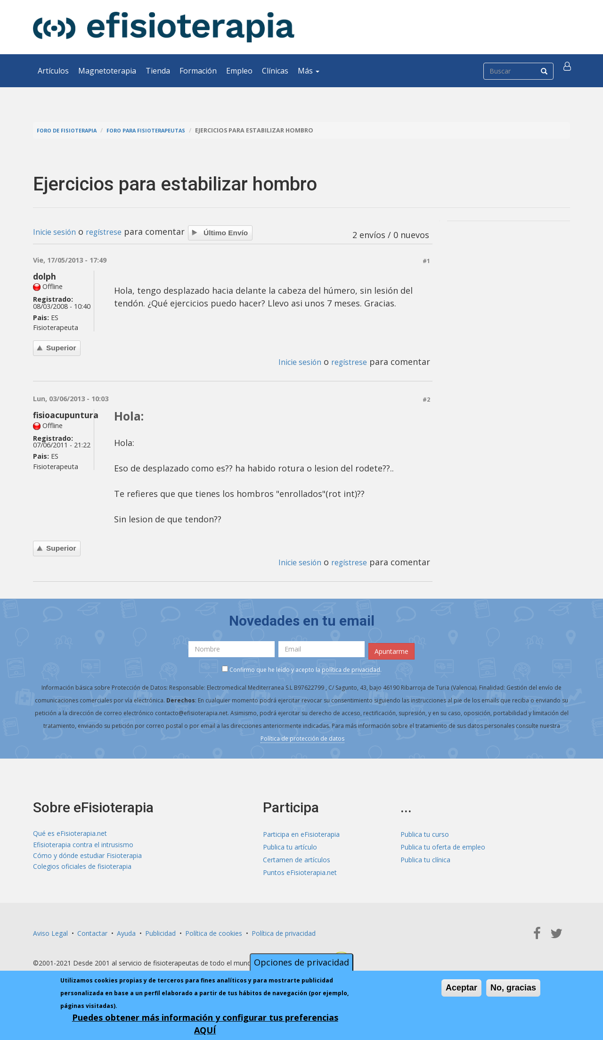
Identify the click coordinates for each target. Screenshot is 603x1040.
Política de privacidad (284, 930)
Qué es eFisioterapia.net (70, 831)
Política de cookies (213, 930)
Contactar (92, 930)
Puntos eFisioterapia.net (300, 870)
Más (308, 71)
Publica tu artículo (290, 844)
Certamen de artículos (296, 857)
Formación (198, 71)
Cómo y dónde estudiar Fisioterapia (87, 857)
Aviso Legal (50, 930)
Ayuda (126, 930)
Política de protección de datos (302, 736)
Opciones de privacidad (301, 962)
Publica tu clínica (425, 857)
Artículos (53, 71)
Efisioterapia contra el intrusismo (83, 844)
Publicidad (160, 930)
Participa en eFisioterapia (301, 831)
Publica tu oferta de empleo (442, 844)
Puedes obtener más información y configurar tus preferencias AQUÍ (205, 1024)
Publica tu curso (424, 831)
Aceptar (461, 987)
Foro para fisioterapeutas (160, 130)
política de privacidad (351, 667)
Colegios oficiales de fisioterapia (82, 870)
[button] (568, 70)
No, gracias (513, 987)
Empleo (239, 71)
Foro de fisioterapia (71, 130)
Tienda (158, 71)
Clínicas (275, 71)
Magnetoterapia (107, 71)
